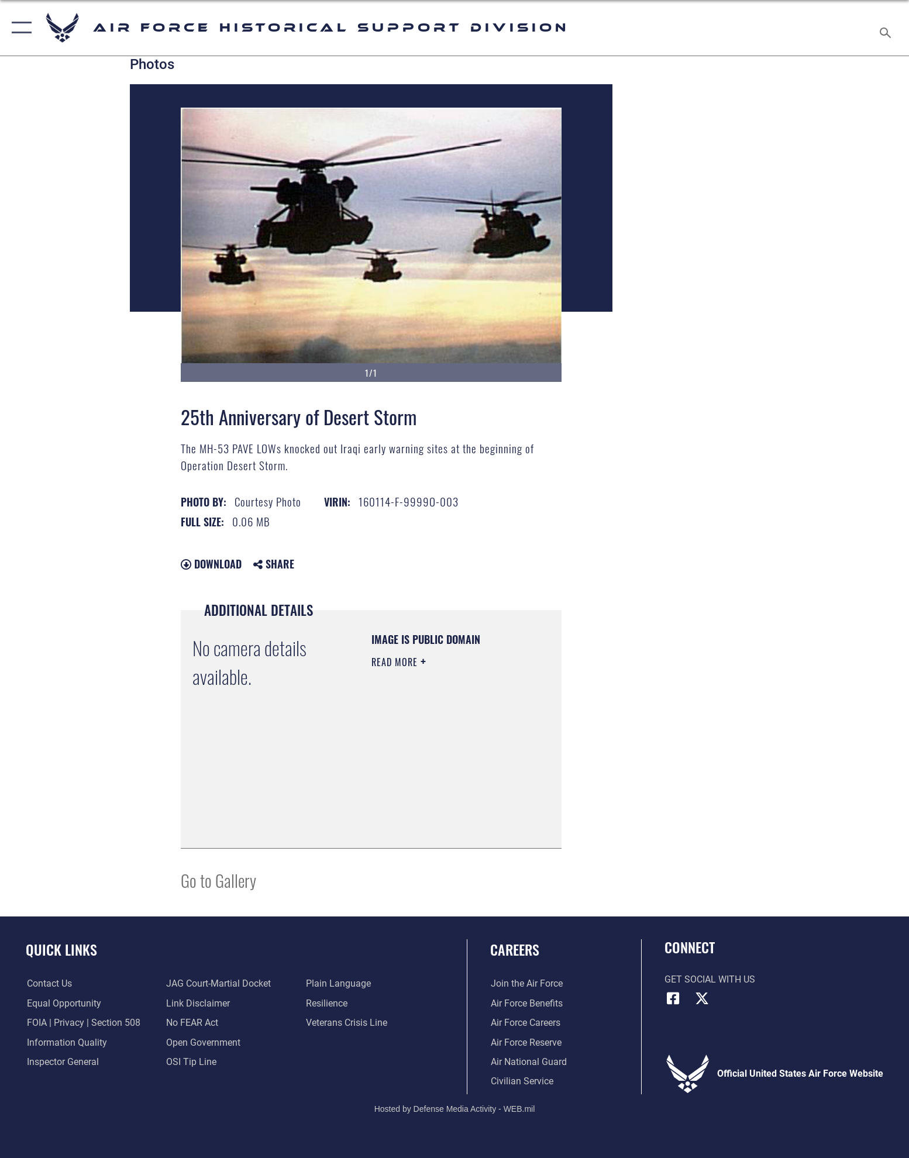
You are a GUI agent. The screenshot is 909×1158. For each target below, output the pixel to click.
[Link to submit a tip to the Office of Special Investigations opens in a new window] (191, 1061)
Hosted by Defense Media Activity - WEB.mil (454, 1108)
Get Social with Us (709, 979)
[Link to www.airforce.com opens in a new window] (526, 983)
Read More (396, 662)
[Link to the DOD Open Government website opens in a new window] (203, 1041)
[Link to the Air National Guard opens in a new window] (528, 1061)
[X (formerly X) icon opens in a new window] (702, 998)
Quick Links (61, 949)
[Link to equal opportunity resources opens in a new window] (63, 1003)
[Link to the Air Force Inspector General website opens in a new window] (62, 1061)
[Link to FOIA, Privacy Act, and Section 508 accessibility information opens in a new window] (82, 1022)
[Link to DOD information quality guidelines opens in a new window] (66, 1041)
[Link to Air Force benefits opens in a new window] (526, 1003)
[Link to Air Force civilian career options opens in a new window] (521, 1081)
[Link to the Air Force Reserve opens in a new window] (525, 1041)
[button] (19, 28)
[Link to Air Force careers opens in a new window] (525, 1022)
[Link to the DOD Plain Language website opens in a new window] (339, 983)
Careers (514, 949)
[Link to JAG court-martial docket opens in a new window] (218, 983)
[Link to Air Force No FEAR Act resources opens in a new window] (192, 1022)
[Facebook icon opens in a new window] (673, 998)
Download (211, 563)
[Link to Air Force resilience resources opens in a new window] (327, 1003)
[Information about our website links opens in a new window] (198, 1003)
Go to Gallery (218, 879)
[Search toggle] (887, 28)
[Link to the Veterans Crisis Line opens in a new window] (347, 1022)
